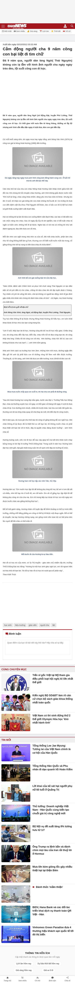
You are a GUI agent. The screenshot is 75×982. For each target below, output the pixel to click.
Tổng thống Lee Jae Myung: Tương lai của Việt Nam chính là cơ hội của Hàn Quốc (51, 749)
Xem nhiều (19, 31)
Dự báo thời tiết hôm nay (48, 963)
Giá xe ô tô (48, 970)
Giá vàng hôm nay (24, 970)
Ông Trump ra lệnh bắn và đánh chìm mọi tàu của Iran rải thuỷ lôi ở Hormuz (52, 850)
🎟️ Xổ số (66, 31)
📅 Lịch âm (44, 31)
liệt (53, 625)
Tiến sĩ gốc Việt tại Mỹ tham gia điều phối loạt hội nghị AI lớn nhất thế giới (52, 679)
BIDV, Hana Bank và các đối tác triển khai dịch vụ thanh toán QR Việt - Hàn (51, 911)
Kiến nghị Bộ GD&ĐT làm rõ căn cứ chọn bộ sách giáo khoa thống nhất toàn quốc (52, 699)
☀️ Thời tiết (55, 31)
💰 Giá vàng (32, 31)
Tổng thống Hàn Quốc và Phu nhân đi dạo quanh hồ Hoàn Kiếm (52, 768)
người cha (44, 625)
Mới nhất (6, 31)
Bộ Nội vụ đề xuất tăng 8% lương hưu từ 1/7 (52, 828)
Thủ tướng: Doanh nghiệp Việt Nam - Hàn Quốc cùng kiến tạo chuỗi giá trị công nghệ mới (50, 810)
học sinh (7, 625)
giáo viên (33, 625)
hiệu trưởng (20, 625)
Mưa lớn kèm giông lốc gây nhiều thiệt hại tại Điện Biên (52, 868)
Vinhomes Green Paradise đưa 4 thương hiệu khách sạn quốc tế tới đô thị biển (52, 931)
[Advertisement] (37, 90)
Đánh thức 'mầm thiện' (49, 887)
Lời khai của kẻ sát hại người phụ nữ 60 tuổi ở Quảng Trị (52, 788)
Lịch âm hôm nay (23, 963)
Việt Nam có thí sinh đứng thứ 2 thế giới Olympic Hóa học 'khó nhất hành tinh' (51, 719)
